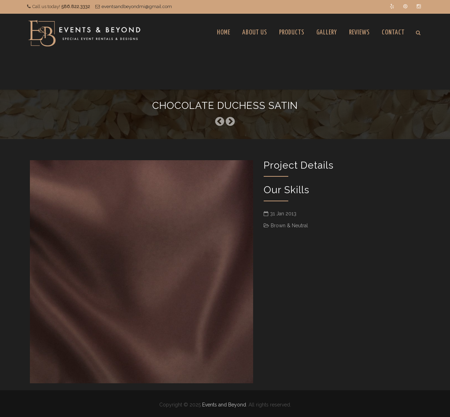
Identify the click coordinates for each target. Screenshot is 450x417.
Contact (393, 32)
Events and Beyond (224, 405)
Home (223, 32)
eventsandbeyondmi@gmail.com (137, 6)
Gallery (326, 32)
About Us (254, 32)
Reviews (359, 32)
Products (291, 32)
